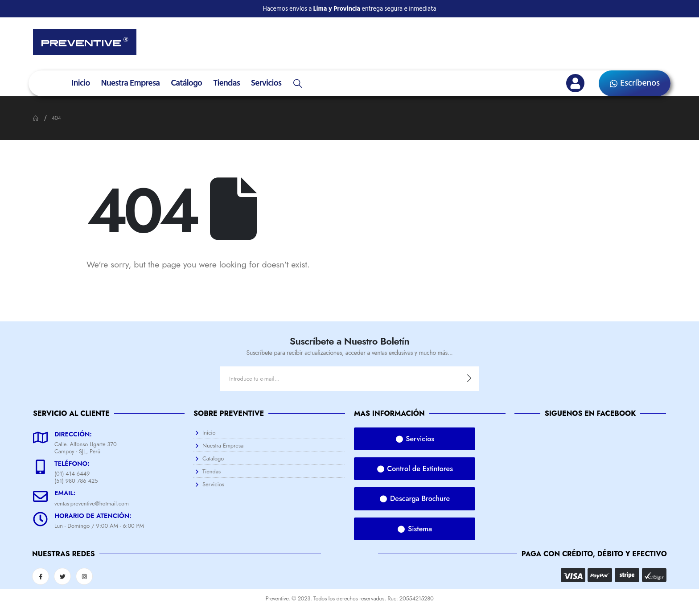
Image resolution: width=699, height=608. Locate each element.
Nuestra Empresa (130, 83)
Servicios (266, 83)
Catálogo (186, 83)
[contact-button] (469, 378)
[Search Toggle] (297, 83)
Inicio (80, 83)
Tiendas (226, 83)
